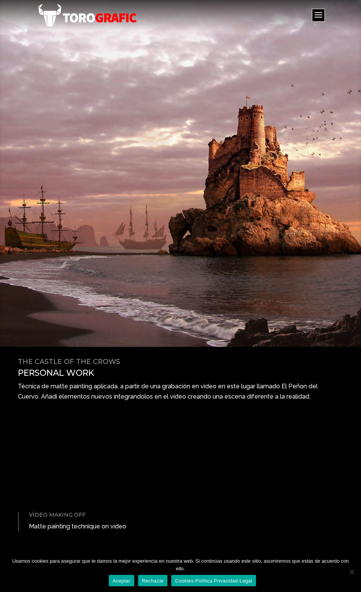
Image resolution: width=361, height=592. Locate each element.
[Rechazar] (351, 572)
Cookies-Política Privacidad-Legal (213, 581)
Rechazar (153, 581)
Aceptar (121, 581)
